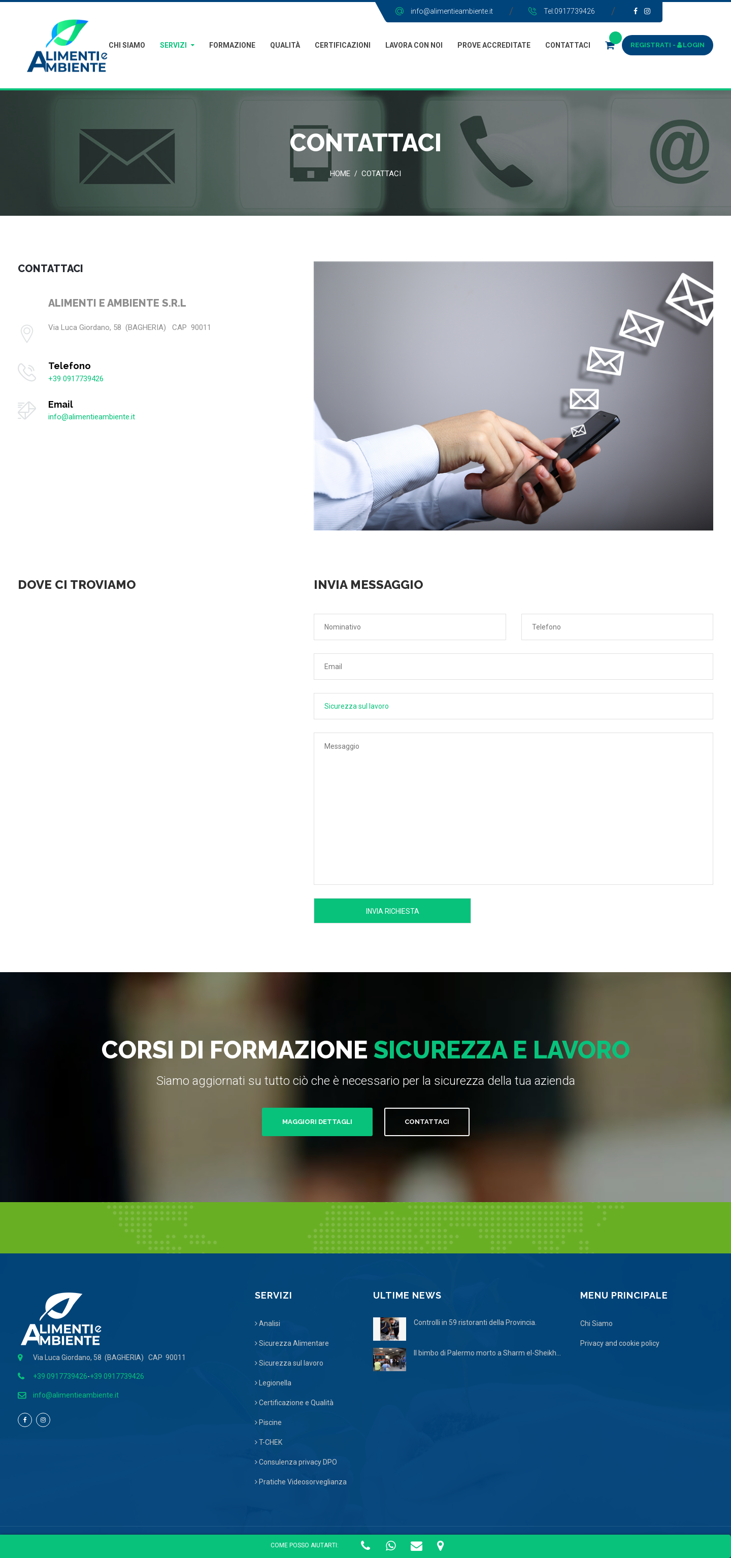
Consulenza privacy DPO (296, 1462)
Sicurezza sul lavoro (289, 1363)
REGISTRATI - (653, 45)
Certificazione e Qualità (294, 1403)
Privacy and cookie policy (619, 1343)
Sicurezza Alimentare (292, 1343)
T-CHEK (268, 1442)
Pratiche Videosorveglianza (301, 1482)
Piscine (268, 1422)
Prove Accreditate (493, 45)
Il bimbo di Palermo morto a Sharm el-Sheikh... (487, 1353)
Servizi (173, 45)
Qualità (285, 45)
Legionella (273, 1383)
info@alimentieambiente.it (452, 11)
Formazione (232, 45)
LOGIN (691, 45)
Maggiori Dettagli (317, 1121)
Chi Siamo (127, 45)
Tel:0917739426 (569, 11)
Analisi (267, 1323)
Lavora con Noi (414, 45)
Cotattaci (381, 173)
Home (340, 173)
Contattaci (567, 45)
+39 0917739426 (76, 378)
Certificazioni (343, 45)
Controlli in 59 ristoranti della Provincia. (475, 1322)
